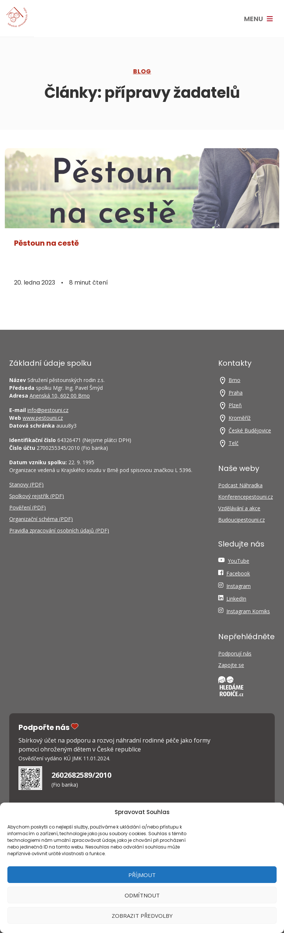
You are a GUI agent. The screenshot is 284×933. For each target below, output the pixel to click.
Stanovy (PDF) (26, 484)
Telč (234, 442)
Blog (142, 71)
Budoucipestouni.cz (241, 519)
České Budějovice (250, 430)
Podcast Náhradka (240, 485)
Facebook (238, 573)
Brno (234, 380)
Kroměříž (240, 417)
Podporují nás (234, 653)
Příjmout (142, 875)
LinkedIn (236, 598)
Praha (236, 392)
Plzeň (235, 405)
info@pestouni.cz (47, 410)
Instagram (238, 586)
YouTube (238, 560)
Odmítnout (142, 895)
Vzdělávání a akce (239, 508)
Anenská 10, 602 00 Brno (60, 395)
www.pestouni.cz (43, 417)
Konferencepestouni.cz (245, 496)
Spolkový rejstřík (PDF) (36, 495)
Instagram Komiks (248, 611)
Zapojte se (231, 664)
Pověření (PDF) (27, 507)
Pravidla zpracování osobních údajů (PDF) (59, 530)
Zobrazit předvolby (142, 915)
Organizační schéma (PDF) (41, 518)
